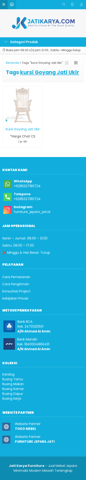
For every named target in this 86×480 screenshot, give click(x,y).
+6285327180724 (27, 186)
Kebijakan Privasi (15, 298)
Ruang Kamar (13, 389)
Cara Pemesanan (16, 277)
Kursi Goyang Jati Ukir (23, 129)
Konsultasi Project (16, 291)
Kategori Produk (21, 42)
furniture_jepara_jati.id (32, 211)
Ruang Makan (13, 384)
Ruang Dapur (12, 393)
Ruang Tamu (12, 379)
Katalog (8, 374)
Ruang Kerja (11, 398)
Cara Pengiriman (15, 284)
